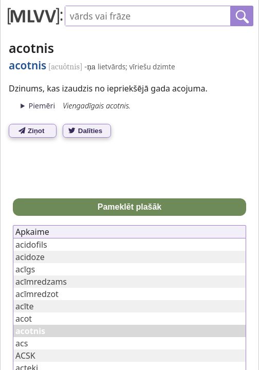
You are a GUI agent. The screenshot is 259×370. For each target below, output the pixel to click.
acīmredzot (37, 294)
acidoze (30, 257)
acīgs (25, 269)
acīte (24, 306)
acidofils (31, 244)
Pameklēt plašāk (130, 206)
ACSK (25, 355)
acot (23, 318)
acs (21, 343)
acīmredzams (41, 281)
